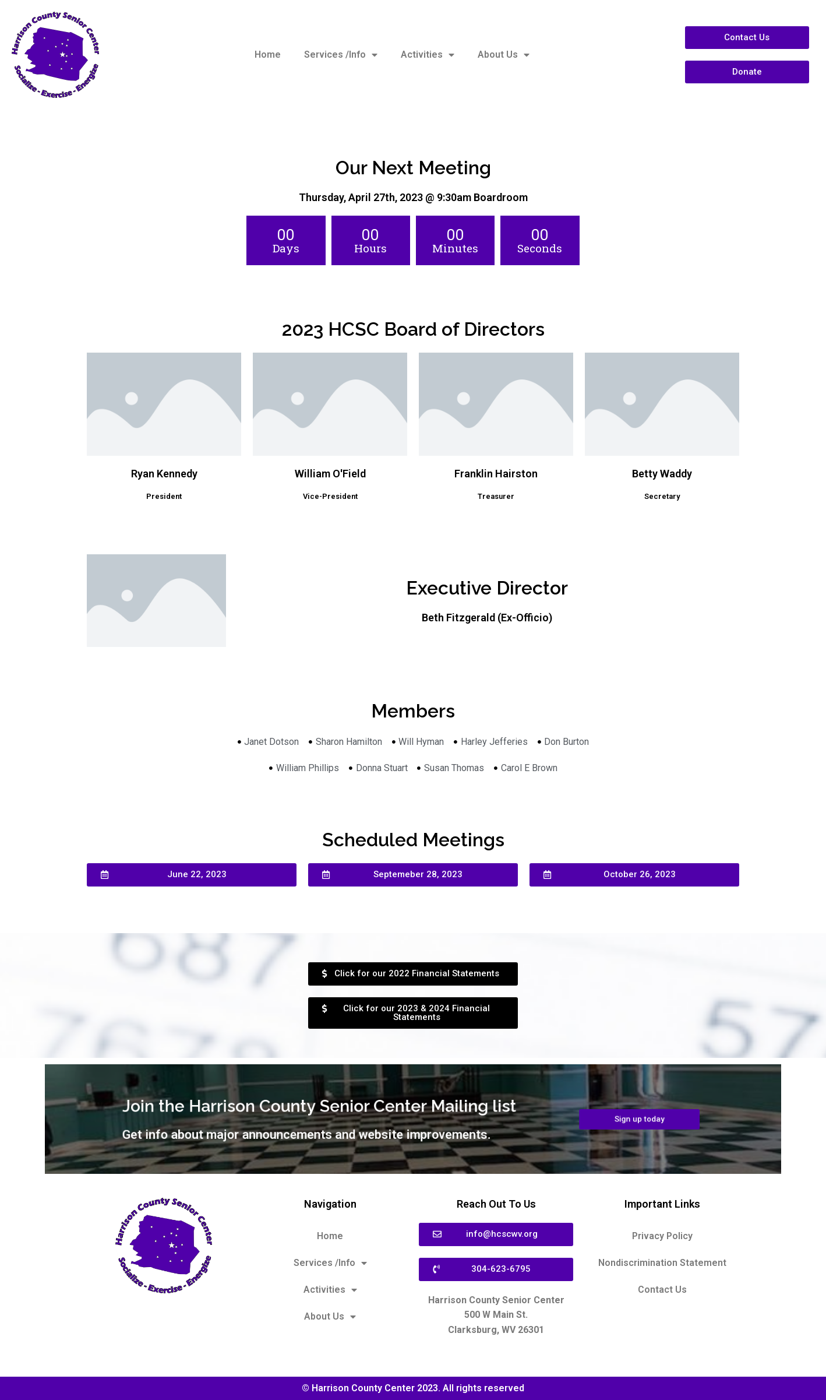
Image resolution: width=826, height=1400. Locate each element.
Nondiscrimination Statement (662, 1262)
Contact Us (662, 1289)
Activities (427, 54)
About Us (504, 54)
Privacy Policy (662, 1235)
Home (268, 54)
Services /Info (340, 54)
